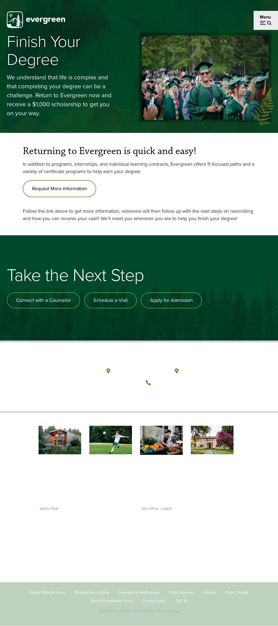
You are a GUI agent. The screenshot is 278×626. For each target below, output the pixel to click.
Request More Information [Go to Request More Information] (59, 188)
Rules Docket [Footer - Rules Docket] (236, 592)
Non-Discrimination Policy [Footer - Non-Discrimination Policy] (112, 601)
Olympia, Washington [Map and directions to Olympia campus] (140, 370)
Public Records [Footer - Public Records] (181, 592)
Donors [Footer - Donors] (46, 552)
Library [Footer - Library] (148, 517)
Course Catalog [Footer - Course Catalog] (156, 543)
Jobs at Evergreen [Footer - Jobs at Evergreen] (159, 569)
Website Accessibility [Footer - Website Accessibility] (92, 592)
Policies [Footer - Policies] (209, 592)
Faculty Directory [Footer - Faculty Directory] (158, 526)
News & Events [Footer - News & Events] (156, 561)
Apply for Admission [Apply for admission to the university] (171, 300)
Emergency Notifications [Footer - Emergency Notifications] (139, 592)
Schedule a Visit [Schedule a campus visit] (110, 300)
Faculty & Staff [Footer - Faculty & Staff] (53, 543)
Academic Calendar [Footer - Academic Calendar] (160, 552)
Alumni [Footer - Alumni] (46, 561)
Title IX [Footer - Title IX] (181, 601)
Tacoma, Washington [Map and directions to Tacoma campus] (208, 370)
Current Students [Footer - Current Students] (56, 517)
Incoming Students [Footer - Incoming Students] (57, 526)
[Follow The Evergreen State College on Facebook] (152, 396)
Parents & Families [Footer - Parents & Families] (57, 534)
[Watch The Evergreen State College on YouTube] (163, 396)
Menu (265, 17)
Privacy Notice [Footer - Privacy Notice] (154, 601)
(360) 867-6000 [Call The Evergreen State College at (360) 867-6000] (174, 382)
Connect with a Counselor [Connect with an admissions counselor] (43, 300)
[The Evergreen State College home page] (68, 372)
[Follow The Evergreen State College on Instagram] (175, 396)
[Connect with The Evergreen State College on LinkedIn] (186, 396)
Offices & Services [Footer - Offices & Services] (159, 534)
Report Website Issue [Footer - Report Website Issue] (47, 592)
